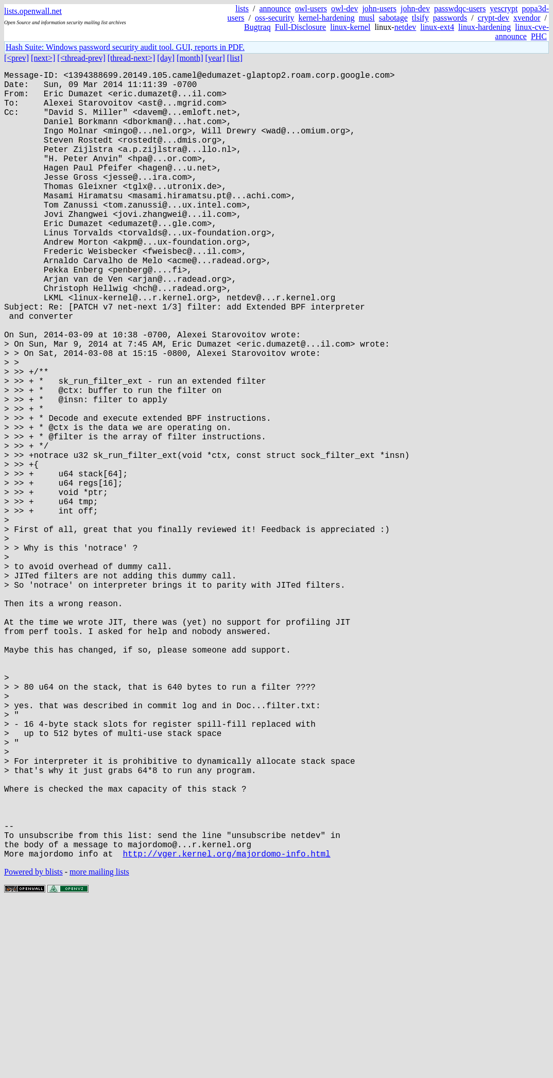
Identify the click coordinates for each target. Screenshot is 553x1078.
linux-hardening (484, 27)
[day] (166, 58)
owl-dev (344, 8)
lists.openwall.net (33, 11)
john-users (379, 8)
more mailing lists (99, 1046)
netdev (405, 27)
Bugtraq (257, 27)
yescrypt (503, 8)
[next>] (43, 58)
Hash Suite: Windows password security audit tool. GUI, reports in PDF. (125, 47)
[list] (235, 58)
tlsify (420, 17)
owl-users (311, 8)
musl (367, 17)
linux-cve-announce (522, 32)
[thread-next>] (131, 58)
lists (242, 8)
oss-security (274, 17)
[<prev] (16, 58)
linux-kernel (350, 27)
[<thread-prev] (81, 58)
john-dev (415, 8)
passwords (450, 17)
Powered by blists (33, 1046)
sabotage (393, 17)
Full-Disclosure (300, 27)
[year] (215, 58)
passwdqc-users (460, 8)
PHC (539, 36)
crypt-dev (493, 17)
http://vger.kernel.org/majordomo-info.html (226, 1028)
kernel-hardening (326, 17)
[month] (190, 58)
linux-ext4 (437, 27)
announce (274, 8)
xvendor (526, 17)
